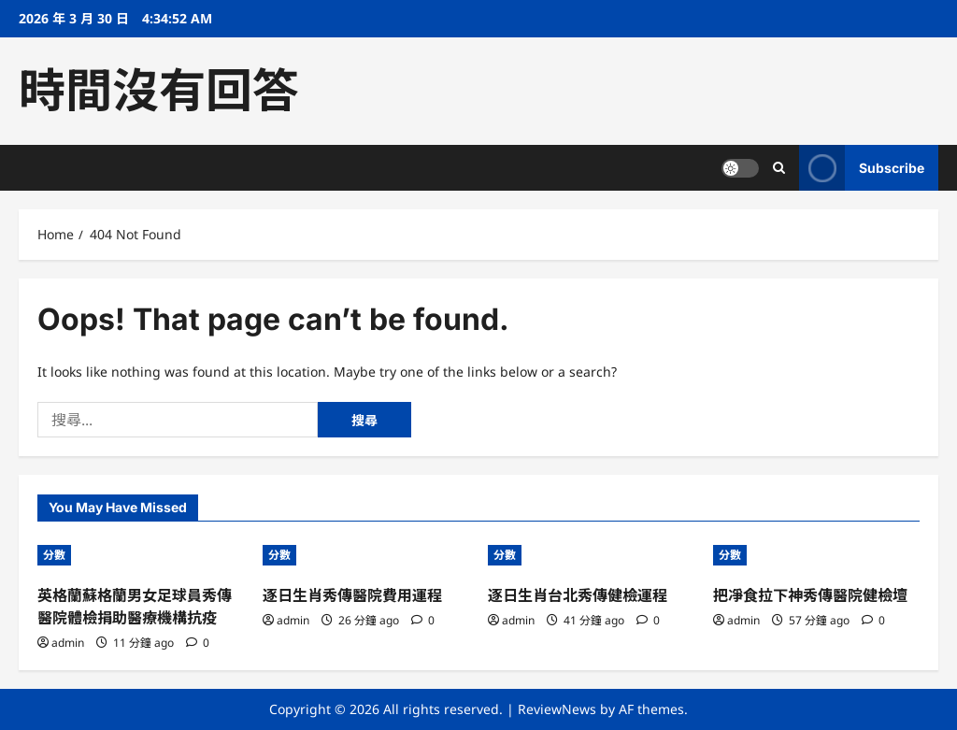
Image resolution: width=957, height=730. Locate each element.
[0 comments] (197, 643)
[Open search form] (779, 168)
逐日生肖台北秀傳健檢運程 (577, 595)
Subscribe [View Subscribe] (861, 168)
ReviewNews (557, 709)
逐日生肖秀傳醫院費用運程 (352, 595)
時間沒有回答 (159, 91)
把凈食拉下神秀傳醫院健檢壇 (810, 595)
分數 (54, 555)
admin (67, 643)
